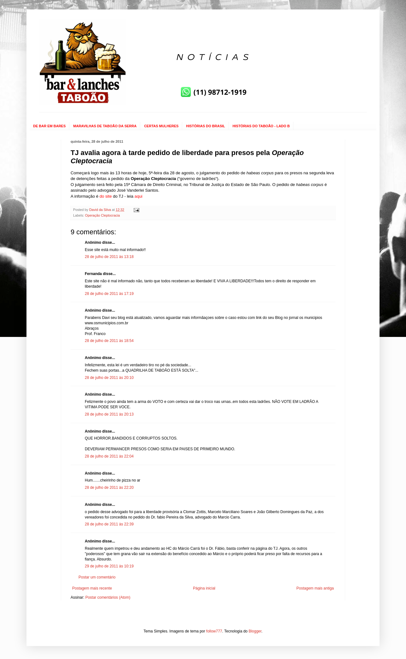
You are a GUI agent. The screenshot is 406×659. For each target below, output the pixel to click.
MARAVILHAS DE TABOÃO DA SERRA (104, 126)
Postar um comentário (96, 577)
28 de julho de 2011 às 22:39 (109, 524)
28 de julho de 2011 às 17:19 (109, 293)
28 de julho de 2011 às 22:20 (109, 487)
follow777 (214, 631)
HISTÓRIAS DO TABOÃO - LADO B (261, 126)
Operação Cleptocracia (102, 215)
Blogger (255, 631)
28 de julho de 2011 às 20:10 (109, 377)
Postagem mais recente (92, 588)
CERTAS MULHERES (161, 126)
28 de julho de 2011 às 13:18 (109, 257)
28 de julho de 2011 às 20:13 (109, 414)
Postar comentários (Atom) (107, 597)
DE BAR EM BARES (49, 126)
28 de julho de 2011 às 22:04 (109, 456)
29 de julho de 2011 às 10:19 (109, 566)
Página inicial (204, 588)
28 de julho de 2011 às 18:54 (109, 340)
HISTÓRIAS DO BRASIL (205, 126)
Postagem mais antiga (315, 588)
